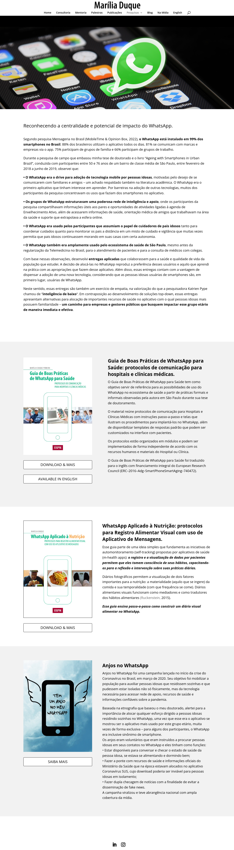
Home (47, 12)
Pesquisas (133, 12)
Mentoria (80, 12)
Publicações (114, 12)
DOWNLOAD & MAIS (57, 464)
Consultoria (63, 12)
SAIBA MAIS (57, 761)
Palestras (97, 12)
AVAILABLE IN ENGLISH (57, 478)
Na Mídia (162, 12)
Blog (150, 12)
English (177, 12)
